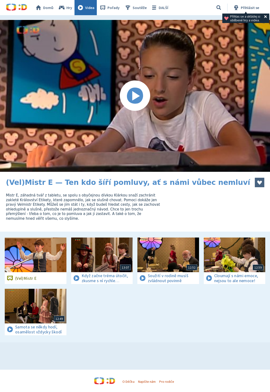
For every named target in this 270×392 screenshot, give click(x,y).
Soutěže (135, 7)
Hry (65, 7)
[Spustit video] (135, 96)
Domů (44, 7)
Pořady (109, 7)
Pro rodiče (166, 381)
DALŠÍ (159, 7)
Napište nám (147, 381)
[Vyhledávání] (218, 7)
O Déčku (128, 381)
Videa (85, 7)
